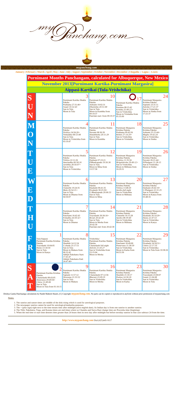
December (122, 71)
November (109, 71)
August (76, 71)
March (40, 71)
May (55, 71)
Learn (154, 71)
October (98, 71)
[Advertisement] (14, 33)
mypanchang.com (86, 67)
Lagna (145, 71)
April (48, 71)
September (87, 71)
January (19, 71)
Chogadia (134, 71)
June (62, 71)
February (31, 71)
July (68, 71)
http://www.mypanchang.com (77, 320)
